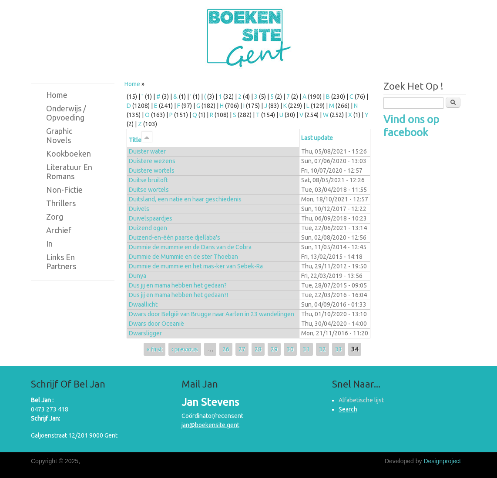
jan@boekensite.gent (210, 424)
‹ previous (184, 349)
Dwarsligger (145, 333)
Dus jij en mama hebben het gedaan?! (178, 294)
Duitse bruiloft (148, 180)
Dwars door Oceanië (156, 323)
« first (154, 349)
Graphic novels (59, 135)
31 (306, 349)
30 (290, 349)
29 (274, 349)
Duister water (147, 151)
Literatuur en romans (69, 172)
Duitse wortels (149, 189)
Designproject (442, 461)
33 (338, 349)
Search (348, 409)
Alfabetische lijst (361, 400)
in (49, 243)
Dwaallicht (143, 304)
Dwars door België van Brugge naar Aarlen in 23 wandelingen (211, 314)
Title (140, 140)
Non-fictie (64, 189)
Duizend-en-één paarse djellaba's (174, 237)
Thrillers (61, 203)
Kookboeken (68, 153)
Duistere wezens (152, 160)
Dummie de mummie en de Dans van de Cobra (190, 247)
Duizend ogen (148, 227)
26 (225, 349)
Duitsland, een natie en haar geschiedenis (185, 199)
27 (241, 349)
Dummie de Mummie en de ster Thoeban (183, 256)
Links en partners (61, 262)
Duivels (139, 208)
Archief (58, 230)
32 (322, 349)
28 (258, 349)
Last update (317, 137)
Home (132, 83)
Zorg (54, 216)
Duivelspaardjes (150, 218)
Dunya (137, 275)
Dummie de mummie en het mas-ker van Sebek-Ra (196, 266)
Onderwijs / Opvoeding (66, 113)
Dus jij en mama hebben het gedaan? (178, 285)
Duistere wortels (152, 170)
